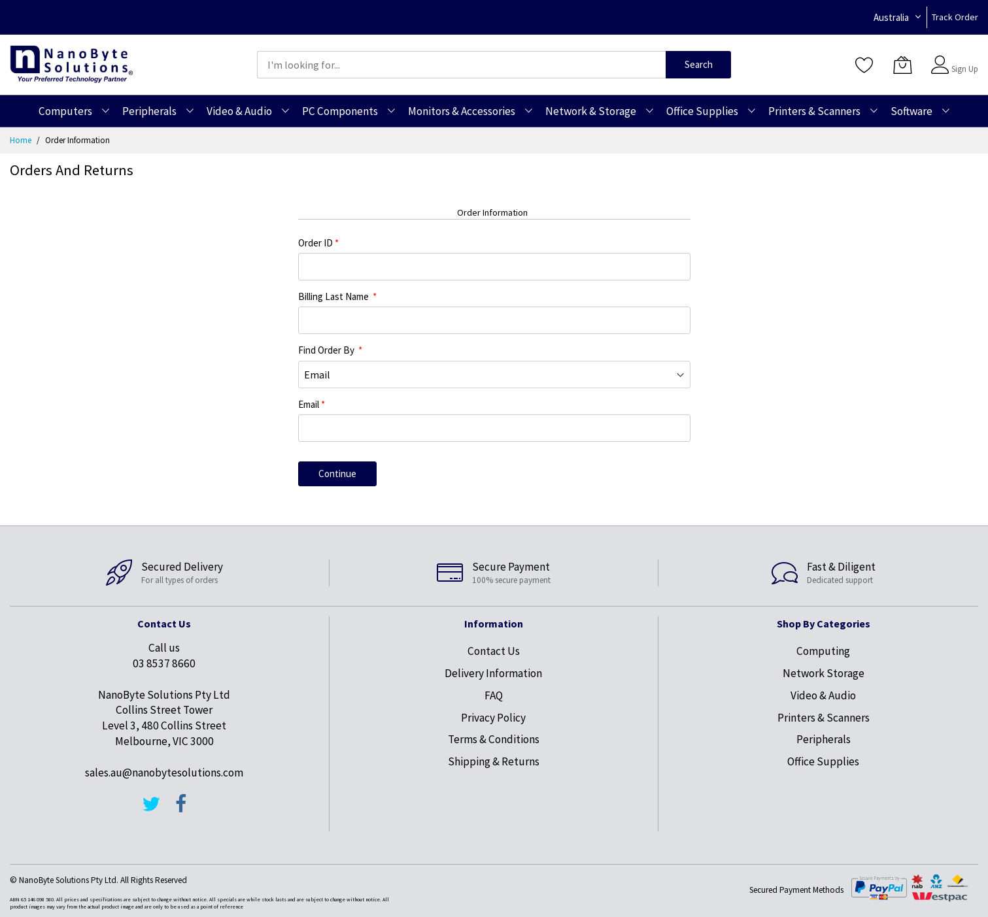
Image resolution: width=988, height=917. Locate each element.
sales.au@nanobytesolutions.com (164, 772)
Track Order (955, 17)
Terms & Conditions (493, 739)
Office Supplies (823, 761)
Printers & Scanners (823, 717)
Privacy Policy (493, 717)
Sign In (963, 58)
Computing (823, 651)
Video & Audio (823, 695)
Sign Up (964, 69)
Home (21, 140)
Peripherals (823, 739)
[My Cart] (902, 64)
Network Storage (823, 673)
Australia (891, 17)
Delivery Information (493, 673)
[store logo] (71, 64)
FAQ (494, 695)
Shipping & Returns (493, 761)
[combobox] (461, 64)
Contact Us (494, 651)
